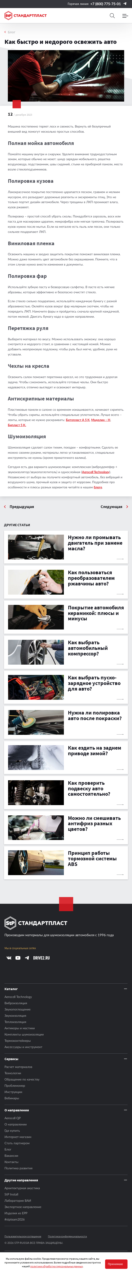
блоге (98, 487)
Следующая (111, 507)
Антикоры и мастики (19, 1028)
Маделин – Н (100, 420)
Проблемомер (14, 1085)
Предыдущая (22, 507)
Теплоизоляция (15, 1022)
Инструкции (13, 1092)
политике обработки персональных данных (56, 1266)
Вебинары (11, 1098)
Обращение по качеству (21, 1079)
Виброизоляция (15, 1003)
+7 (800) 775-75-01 (105, 4)
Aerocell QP (12, 1118)
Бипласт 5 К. (17, 425)
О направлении (15, 1124)
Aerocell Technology (95, 472)
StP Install (11, 1194)
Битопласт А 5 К (78, 420)
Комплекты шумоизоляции (24, 1034)
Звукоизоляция (15, 1015)
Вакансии (11, 1155)
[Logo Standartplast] (25, 15)
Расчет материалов (18, 1067)
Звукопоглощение (17, 1009)
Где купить (12, 1130)
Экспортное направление (22, 1207)
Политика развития (18, 1168)
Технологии (12, 1073)
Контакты (11, 1162)
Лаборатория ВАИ (17, 1200)
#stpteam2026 (14, 1219)
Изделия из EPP (15, 1213)
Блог (11, 32)
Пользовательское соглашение (22, 1236)
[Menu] (125, 15)
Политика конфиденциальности (67, 1236)
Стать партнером (17, 1143)
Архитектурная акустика (22, 1188)
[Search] (112, 15)
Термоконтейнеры (17, 1040)
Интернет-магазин (17, 1137)
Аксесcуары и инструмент (23, 1047)
